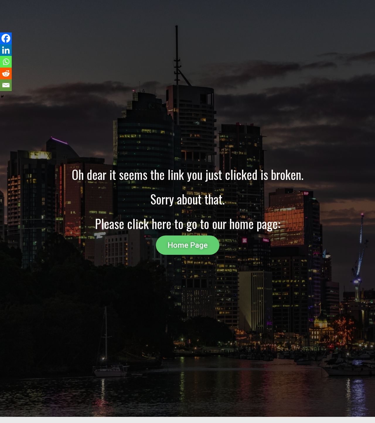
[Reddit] (6, 73)
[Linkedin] (6, 50)
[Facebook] (6, 38)
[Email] (6, 85)
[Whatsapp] (6, 62)
